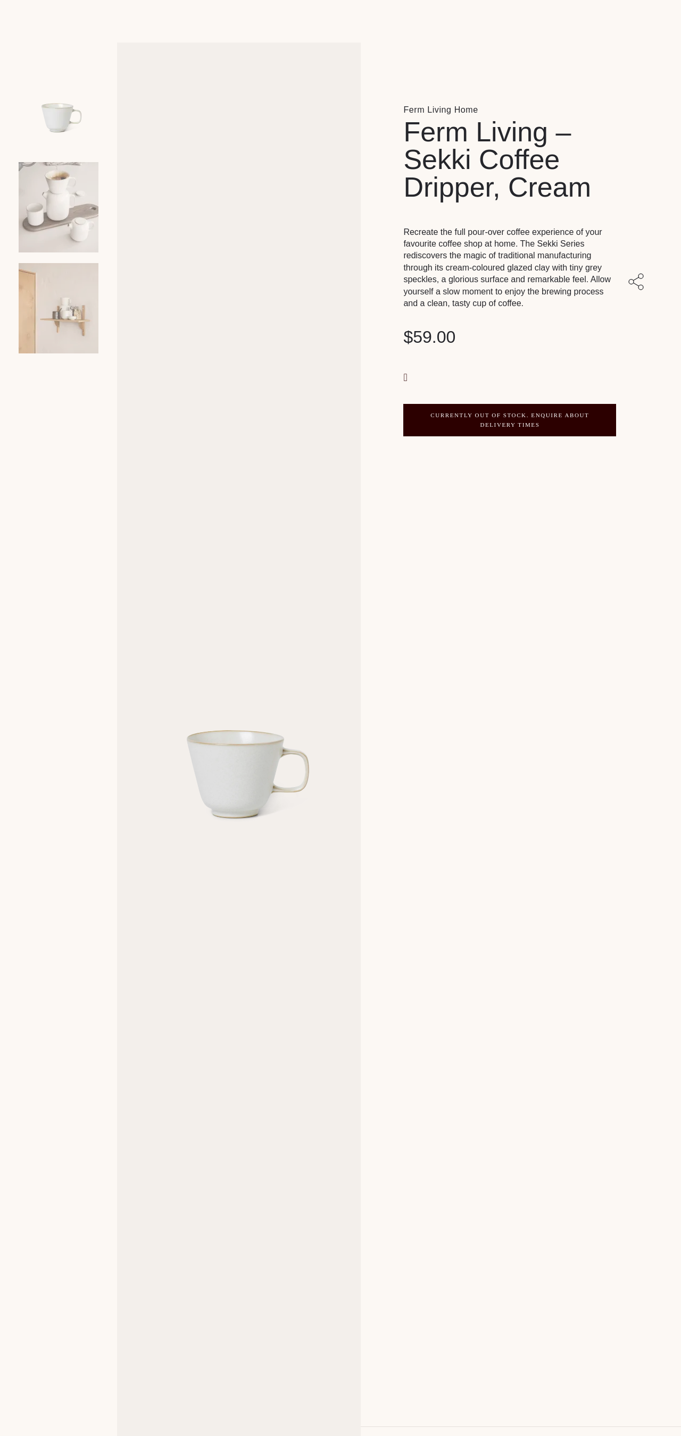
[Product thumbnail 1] (58, 207)
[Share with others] (638, 283)
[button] (406, 376)
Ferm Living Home (440, 109)
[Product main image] (58, 106)
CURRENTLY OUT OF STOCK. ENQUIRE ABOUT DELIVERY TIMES (509, 420)
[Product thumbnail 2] (58, 308)
